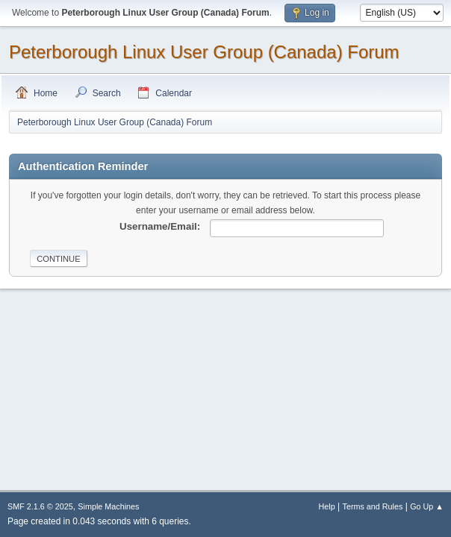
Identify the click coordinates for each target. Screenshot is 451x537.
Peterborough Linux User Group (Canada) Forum (204, 52)
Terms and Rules (373, 506)
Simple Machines (108, 506)
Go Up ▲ (427, 506)
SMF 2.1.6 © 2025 (40, 506)
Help (327, 506)
